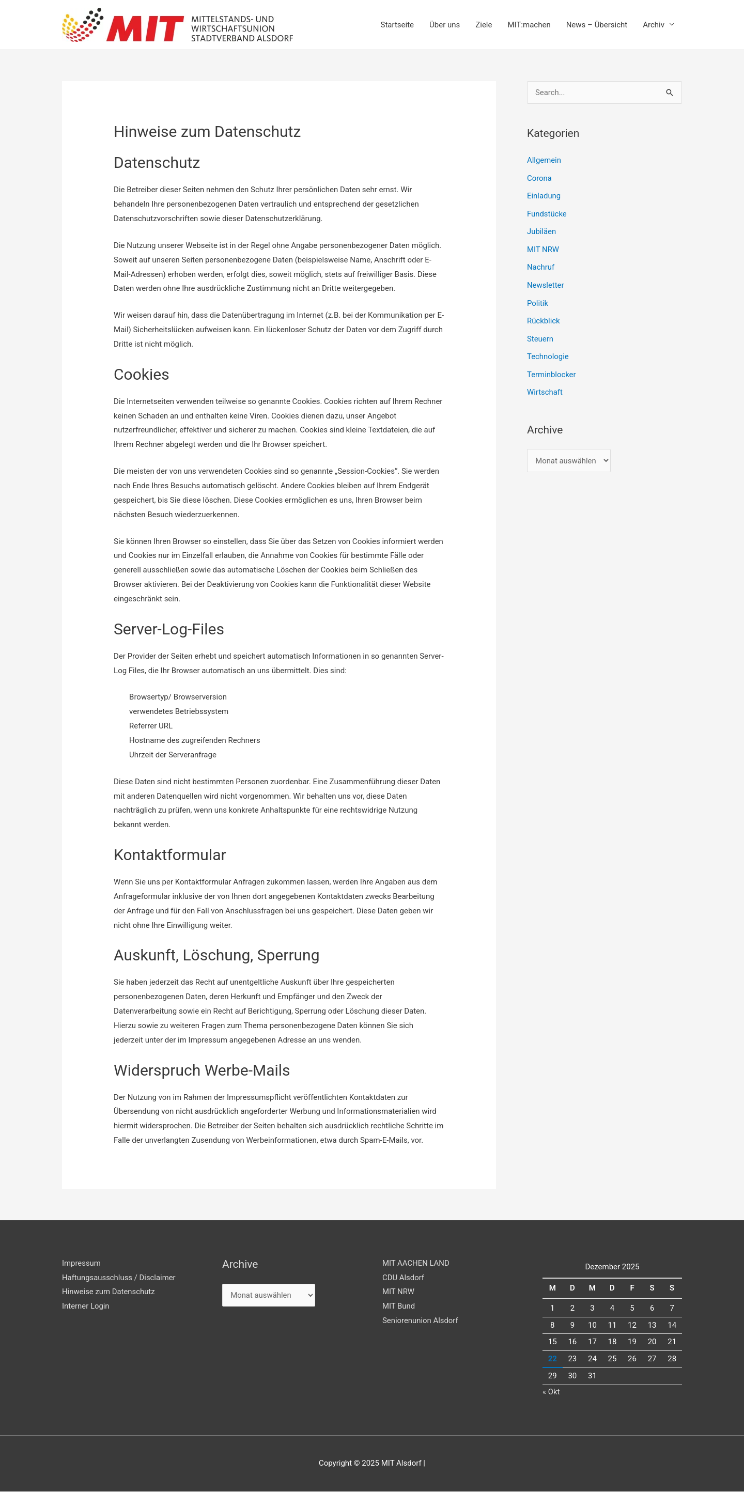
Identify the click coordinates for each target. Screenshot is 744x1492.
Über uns (444, 24)
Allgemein (544, 160)
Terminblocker (551, 370)
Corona (539, 177)
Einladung (544, 195)
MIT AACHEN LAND (416, 1263)
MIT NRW (543, 247)
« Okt (551, 1391)
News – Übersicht (597, 24)
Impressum (81, 1263)
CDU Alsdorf (403, 1277)
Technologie (548, 352)
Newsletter (545, 282)
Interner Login (86, 1306)
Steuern (540, 334)
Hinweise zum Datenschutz (109, 1292)
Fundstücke (547, 212)
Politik (537, 300)
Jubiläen (541, 230)
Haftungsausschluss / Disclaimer (119, 1277)
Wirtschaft (545, 387)
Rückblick (543, 317)
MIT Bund (398, 1306)
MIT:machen (528, 24)
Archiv (653, 24)
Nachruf (541, 265)
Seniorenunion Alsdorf (420, 1321)
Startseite (397, 24)
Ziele (483, 24)
